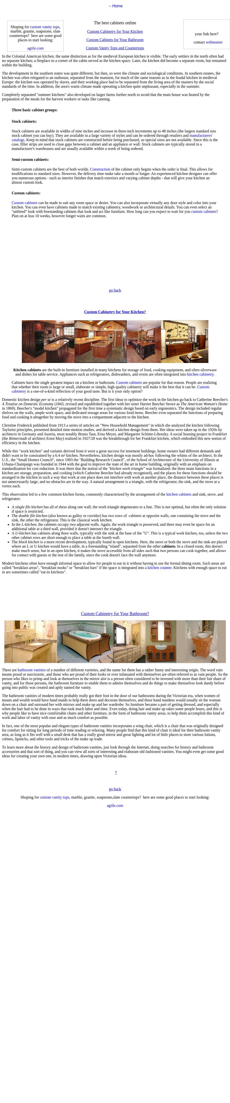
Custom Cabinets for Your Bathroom (115, 40)
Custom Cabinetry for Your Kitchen (115, 31)
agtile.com (35, 48)
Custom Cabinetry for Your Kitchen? (115, 312)
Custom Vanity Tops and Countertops (115, 48)
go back (115, 290)
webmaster (214, 42)
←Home (115, 6)
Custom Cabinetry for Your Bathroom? (115, 613)
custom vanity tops (45, 27)
